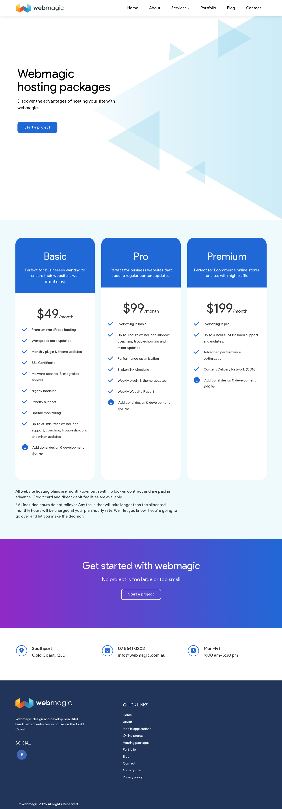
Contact (253, 8)
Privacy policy (133, 777)
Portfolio (208, 8)
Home (132, 8)
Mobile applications (137, 729)
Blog (231, 8)
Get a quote (132, 770)
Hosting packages (136, 743)
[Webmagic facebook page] (22, 755)
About (154, 8)
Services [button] (180, 8)
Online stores (133, 736)
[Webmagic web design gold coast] (55, 704)
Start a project (37, 127)
